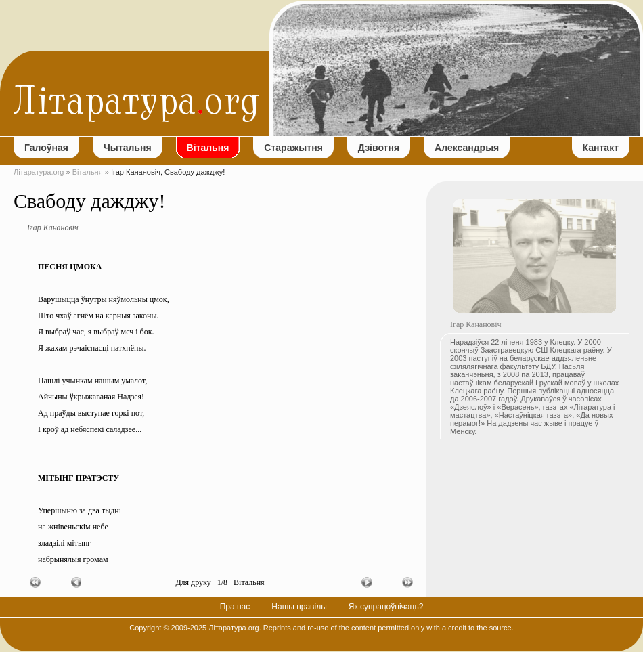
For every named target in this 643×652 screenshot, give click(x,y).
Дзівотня (378, 147)
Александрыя (467, 147)
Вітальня (208, 147)
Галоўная (46, 147)
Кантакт (601, 147)
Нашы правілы (298, 606)
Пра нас (235, 606)
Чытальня (128, 147)
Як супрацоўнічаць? (386, 606)
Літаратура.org (39, 172)
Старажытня (293, 147)
